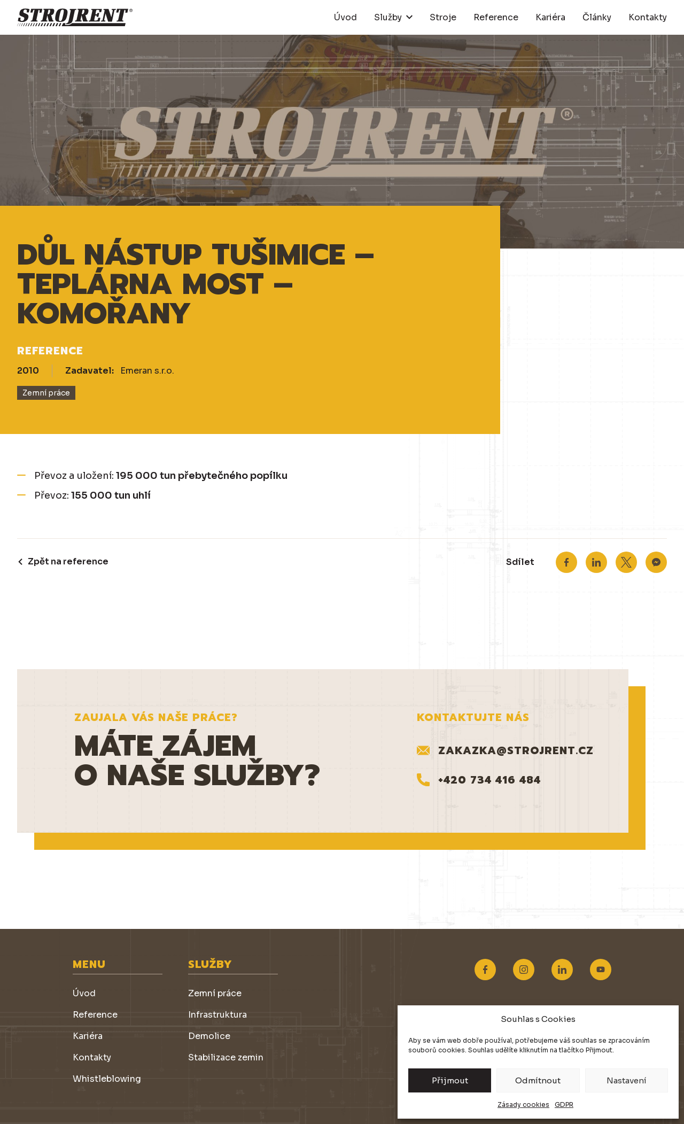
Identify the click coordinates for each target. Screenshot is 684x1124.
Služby (388, 17)
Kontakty (647, 17)
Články (596, 17)
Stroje (443, 17)
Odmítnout (538, 1080)
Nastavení (627, 1080)
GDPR (564, 1104)
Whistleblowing (107, 1078)
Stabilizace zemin (225, 1057)
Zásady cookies (523, 1104)
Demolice (209, 1036)
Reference (495, 17)
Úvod (345, 17)
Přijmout (450, 1080)
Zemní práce (215, 993)
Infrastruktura (217, 1014)
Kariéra (550, 17)
